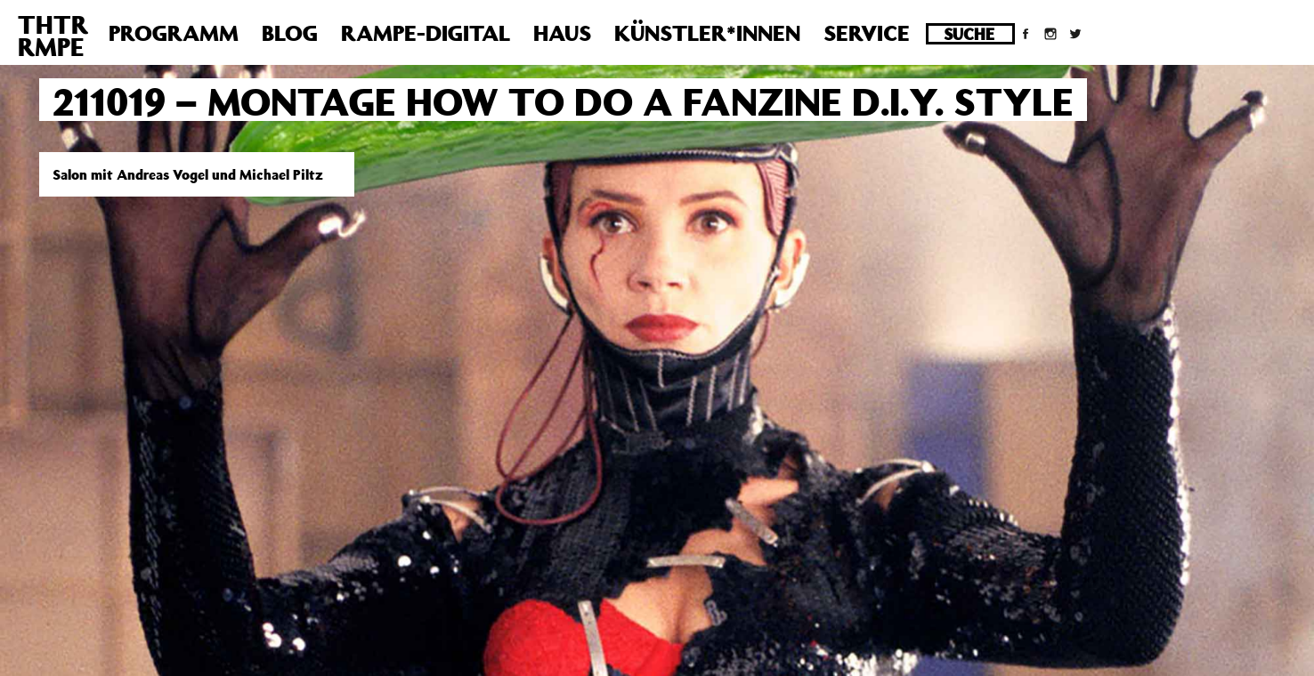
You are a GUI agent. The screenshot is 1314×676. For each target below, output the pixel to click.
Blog (290, 33)
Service (866, 33)
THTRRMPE (53, 35)
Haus (562, 33)
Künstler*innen (707, 33)
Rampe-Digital (425, 33)
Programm (174, 33)
